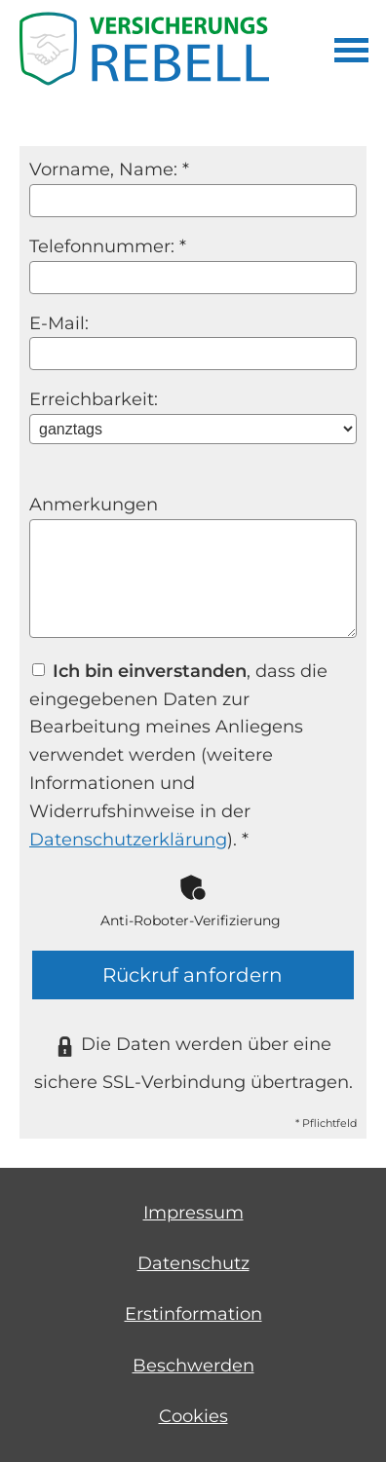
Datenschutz (193, 1263)
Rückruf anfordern (192, 975)
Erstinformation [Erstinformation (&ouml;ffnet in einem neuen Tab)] (193, 1314)
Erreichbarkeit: (93, 399)
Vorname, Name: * (109, 169)
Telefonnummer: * (107, 246)
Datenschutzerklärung (128, 839)
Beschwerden (193, 1365)
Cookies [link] (193, 1416)
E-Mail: (59, 323)
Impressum (193, 1212)
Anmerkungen (93, 504)
